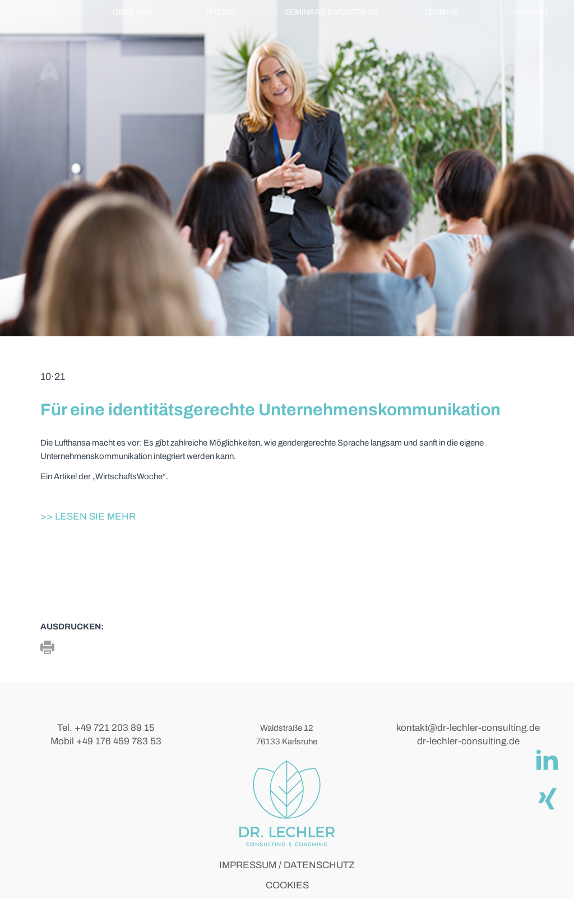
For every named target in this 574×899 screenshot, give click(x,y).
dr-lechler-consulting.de (468, 741)
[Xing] (546, 797)
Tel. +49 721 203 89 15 (106, 727)
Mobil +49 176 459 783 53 (105, 741)
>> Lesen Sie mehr (88, 516)
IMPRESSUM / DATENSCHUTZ (287, 865)
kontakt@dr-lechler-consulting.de (468, 727)
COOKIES (287, 885)
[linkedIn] (546, 759)
